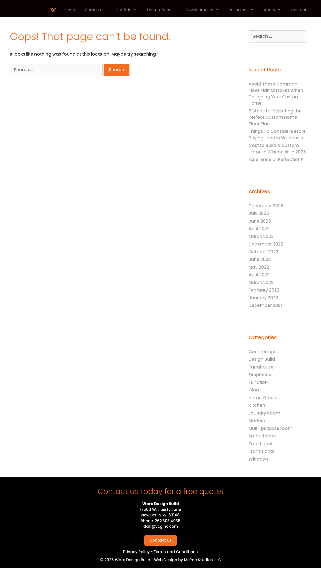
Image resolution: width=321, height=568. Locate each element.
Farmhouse (261, 367)
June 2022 (260, 259)
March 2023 (261, 236)
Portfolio (129, 10)
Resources (244, 10)
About (275, 10)
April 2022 (259, 275)
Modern (257, 421)
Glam (255, 390)
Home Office (262, 398)
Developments (205, 10)
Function (258, 382)
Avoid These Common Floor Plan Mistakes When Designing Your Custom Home (276, 93)
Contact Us (160, 540)
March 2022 (261, 282)
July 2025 (259, 213)
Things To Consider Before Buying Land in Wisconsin (277, 134)
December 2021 (265, 305)
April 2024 (259, 229)
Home (69, 9)
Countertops (263, 352)
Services (98, 10)
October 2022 (263, 252)
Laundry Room (264, 413)
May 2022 (259, 267)
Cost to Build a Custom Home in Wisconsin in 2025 (277, 148)
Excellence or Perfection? (276, 159)
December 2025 (266, 206)
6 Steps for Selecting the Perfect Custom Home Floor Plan (275, 117)
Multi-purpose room (270, 428)
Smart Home (262, 436)
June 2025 (260, 221)
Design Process (161, 9)
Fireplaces (260, 375)
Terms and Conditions (176, 551)
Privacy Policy (137, 551)
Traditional (260, 444)
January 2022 (263, 298)
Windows (258, 459)
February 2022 (264, 290)
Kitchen (257, 405)
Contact (298, 9)
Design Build (262, 359)
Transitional (261, 451)
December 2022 (266, 244)
